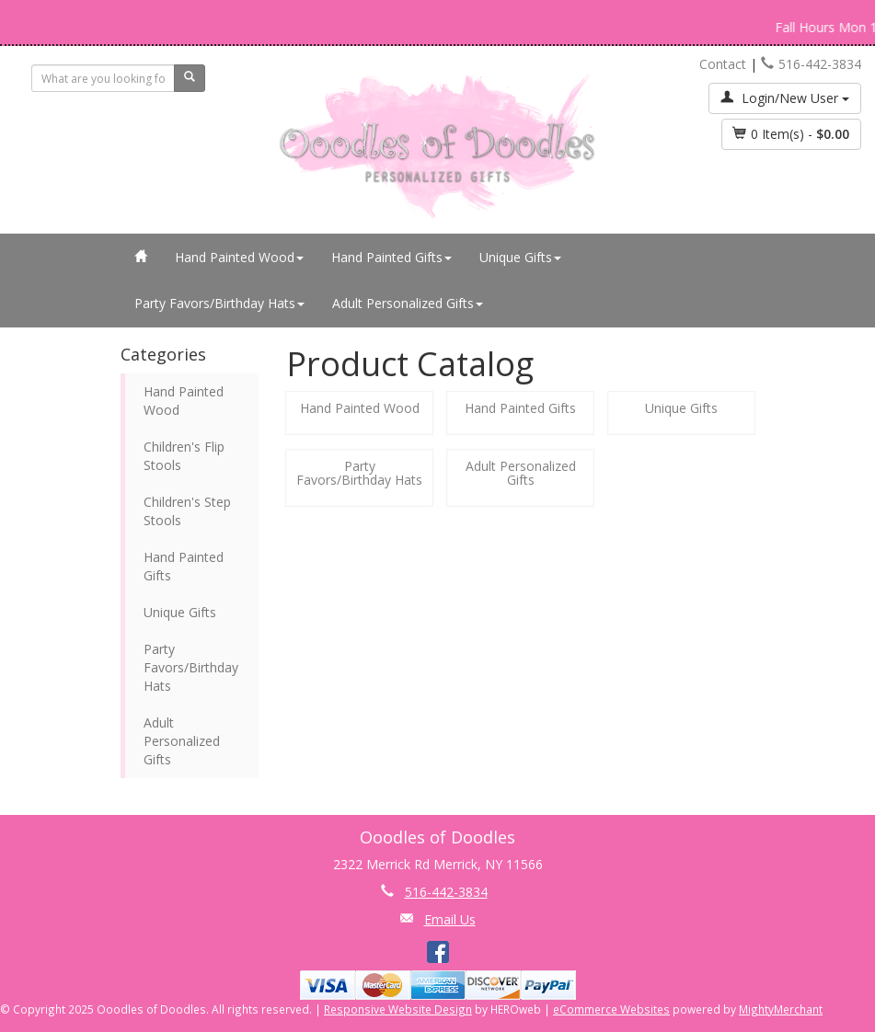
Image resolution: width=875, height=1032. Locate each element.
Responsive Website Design (398, 1009)
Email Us (450, 919)
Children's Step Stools (187, 511)
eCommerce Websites (611, 1009)
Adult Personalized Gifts (407, 303)
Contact (722, 64)
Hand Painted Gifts (391, 257)
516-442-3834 (811, 64)
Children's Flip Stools (184, 456)
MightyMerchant (781, 1009)
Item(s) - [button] (791, 134)
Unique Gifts (520, 257)
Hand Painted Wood (239, 257)
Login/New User (784, 98)
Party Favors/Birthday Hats (219, 303)
